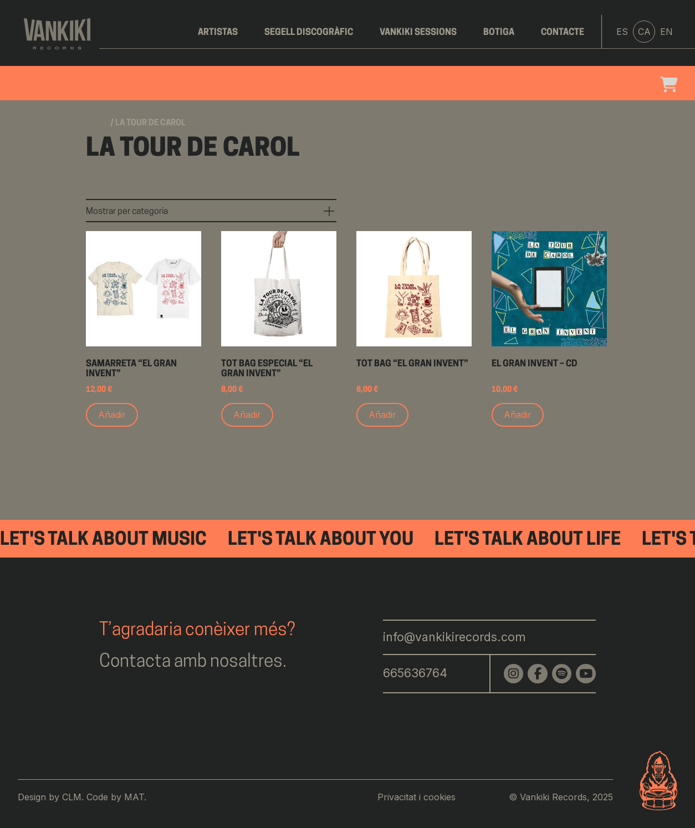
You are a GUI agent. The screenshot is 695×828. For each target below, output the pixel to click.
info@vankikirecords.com (454, 637)
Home (97, 123)
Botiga (498, 32)
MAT (134, 797)
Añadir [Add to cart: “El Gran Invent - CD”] (518, 414)
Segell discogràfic (308, 32)
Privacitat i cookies (416, 797)
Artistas (218, 32)
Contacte (562, 32)
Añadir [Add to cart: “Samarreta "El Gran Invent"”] (112, 414)
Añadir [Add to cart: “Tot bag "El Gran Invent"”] (382, 414)
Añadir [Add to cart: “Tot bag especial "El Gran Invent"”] (247, 414)
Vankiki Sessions (418, 32)
